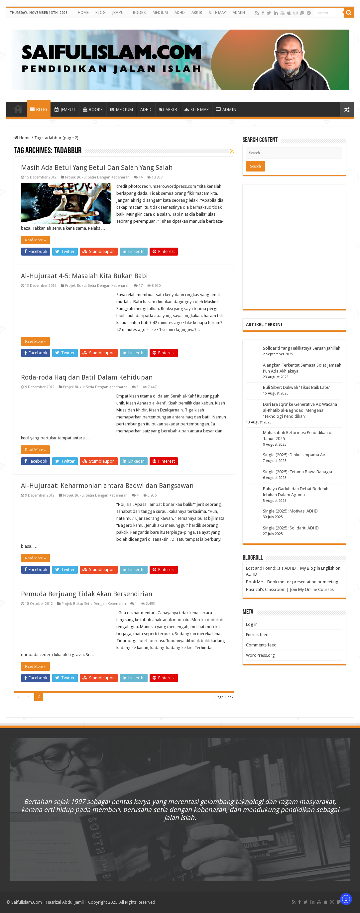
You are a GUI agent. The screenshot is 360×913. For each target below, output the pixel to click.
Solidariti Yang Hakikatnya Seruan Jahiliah (301, 348)
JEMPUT (119, 12)
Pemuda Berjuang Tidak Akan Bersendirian (86, 594)
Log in (252, 624)
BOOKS (139, 12)
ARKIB (196, 12)
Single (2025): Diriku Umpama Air (294, 454)
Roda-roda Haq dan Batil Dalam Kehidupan (87, 377)
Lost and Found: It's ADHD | (272, 568)
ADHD (180, 12)
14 (141, 177)
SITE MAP (217, 12)
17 (141, 286)
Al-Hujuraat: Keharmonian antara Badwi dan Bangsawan (107, 486)
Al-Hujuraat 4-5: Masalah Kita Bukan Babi (84, 276)
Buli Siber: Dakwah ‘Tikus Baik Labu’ (296, 387)
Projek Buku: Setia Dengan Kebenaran (97, 177)
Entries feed (257, 634)
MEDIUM (160, 12)
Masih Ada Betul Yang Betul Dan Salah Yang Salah (97, 167)
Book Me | (256, 581)
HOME (83, 12)
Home (22, 137)
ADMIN (239, 12)
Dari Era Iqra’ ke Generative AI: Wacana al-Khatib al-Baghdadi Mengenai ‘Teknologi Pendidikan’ (300, 410)
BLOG (100, 12)
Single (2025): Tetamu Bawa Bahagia (297, 471)
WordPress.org (260, 655)
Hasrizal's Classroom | (267, 589)
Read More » (35, 240)
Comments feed (261, 644)
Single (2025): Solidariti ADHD (291, 527)
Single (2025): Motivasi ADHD (290, 511)
